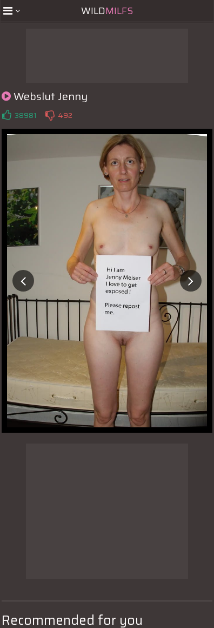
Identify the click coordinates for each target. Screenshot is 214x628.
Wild (107, 10)
